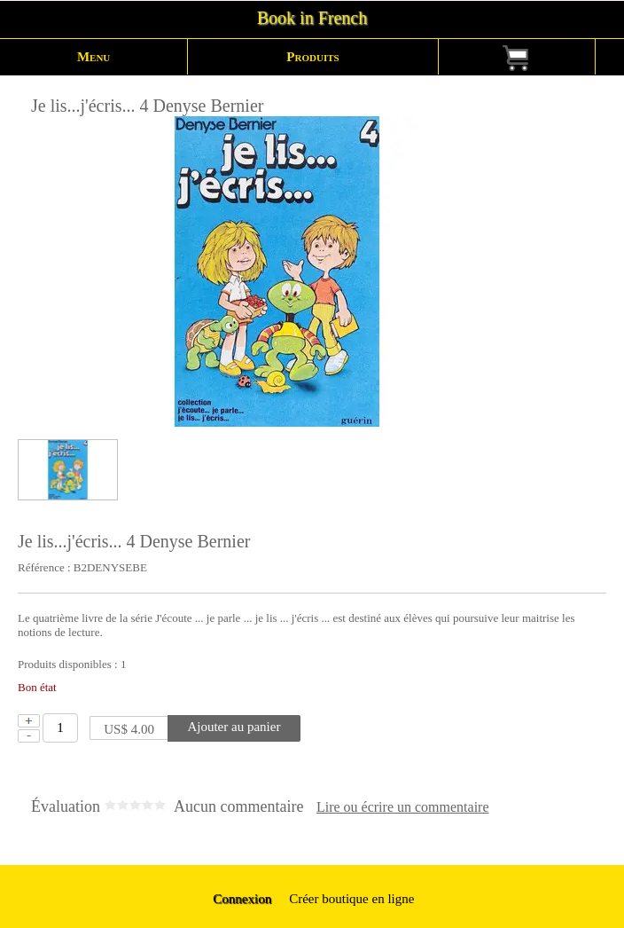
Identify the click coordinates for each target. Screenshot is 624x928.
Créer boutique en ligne (351, 899)
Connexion (241, 899)
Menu (93, 57)
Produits (312, 57)
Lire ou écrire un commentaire (402, 807)
